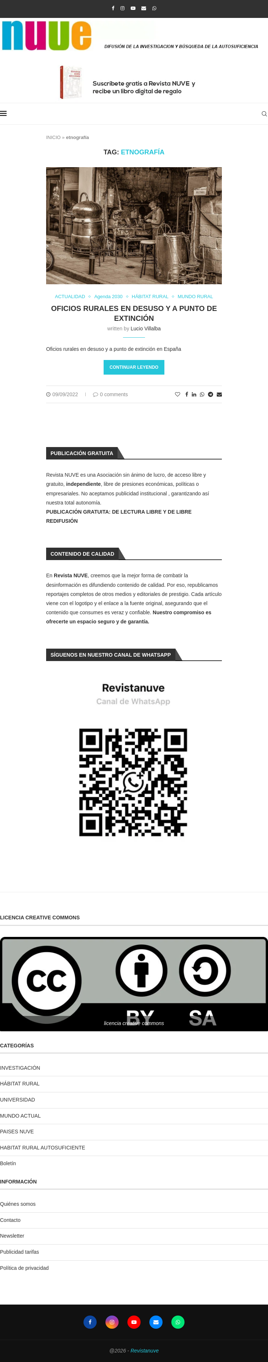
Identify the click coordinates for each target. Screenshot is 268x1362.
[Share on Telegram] (210, 394)
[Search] (264, 113)
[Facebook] (113, 8)
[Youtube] (133, 8)
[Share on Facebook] (186, 394)
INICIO (53, 137)
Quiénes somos (18, 1204)
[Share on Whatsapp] (202, 394)
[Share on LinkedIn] (194, 394)
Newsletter (12, 1236)
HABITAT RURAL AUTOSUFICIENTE (42, 1148)
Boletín (8, 1163)
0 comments (110, 394)
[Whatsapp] (154, 8)
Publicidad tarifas (19, 1252)
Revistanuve (144, 1351)
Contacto (10, 1220)
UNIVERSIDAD (17, 1100)
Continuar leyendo (133, 367)
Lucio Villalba (146, 328)
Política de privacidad (24, 1268)
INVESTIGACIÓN (20, 1068)
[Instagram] (122, 8)
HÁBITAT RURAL (20, 1084)
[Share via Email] (219, 394)
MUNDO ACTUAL (20, 1116)
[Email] (143, 8)
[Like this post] (177, 394)
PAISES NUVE (17, 1131)
